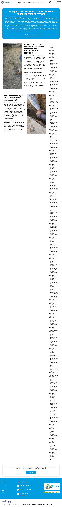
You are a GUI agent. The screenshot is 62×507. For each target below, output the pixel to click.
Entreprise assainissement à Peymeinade (54, 346)
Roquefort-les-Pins (54, 73)
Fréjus (51, 261)
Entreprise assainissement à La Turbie (54, 84)
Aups (51, 132)
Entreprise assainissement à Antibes (54, 143)
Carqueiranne (53, 199)
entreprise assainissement (23, 21)
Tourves (52, 181)
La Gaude (52, 392)
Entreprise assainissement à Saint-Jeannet (54, 386)
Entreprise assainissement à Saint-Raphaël (54, 413)
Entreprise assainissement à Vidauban (54, 450)
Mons (51, 423)
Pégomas (52, 289)
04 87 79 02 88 (58, 1)
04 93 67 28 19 (14, 31)
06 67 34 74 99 (58, 2)
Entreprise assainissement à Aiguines (54, 122)
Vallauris (52, 338)
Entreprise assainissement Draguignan (53, 230)
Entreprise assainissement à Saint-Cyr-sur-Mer (54, 374)
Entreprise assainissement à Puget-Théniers (54, 354)
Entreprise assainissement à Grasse (54, 239)
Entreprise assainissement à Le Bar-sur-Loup (54, 301)
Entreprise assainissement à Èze (54, 76)
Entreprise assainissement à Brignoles (54, 176)
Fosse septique (21, 2)
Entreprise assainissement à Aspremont (54, 147)
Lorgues (52, 455)
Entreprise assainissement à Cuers (54, 216)
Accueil (4, 485)
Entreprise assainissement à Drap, (54, 63)
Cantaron (52, 68)
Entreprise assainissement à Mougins (54, 333)
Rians (51, 404)
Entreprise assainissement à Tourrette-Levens (54, 112)
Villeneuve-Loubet (54, 359)
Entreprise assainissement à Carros (54, 55)
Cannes (52, 163)
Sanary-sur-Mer (53, 274)
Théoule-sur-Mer (54, 293)
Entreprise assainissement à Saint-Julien (54, 395)
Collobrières (53, 128)
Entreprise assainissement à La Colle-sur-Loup (54, 251)
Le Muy (52, 248)
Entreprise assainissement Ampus (53, 135)
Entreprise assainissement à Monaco (54, 325)
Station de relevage (37, 2)
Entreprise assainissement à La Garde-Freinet (54, 256)
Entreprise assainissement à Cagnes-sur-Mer (54, 184)
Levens (51, 213)
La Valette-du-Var (54, 269)
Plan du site (49, 504)
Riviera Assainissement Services (10, 504)
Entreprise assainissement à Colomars (54, 202)
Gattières (52, 60)
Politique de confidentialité (38, 504)
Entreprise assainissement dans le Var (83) (53, 221)
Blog (3, 490)
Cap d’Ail (52, 90)
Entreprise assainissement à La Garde (54, 264)
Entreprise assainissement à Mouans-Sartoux (54, 329)
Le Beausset (53, 236)
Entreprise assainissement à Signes (54, 426)
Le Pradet (52, 379)
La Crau (52, 172)
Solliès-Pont (53, 383)
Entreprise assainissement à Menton (54, 93)
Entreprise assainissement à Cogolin (54, 194)
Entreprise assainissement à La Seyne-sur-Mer (54, 296)
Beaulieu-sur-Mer (54, 81)
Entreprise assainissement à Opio (54, 458)
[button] (31, 35)
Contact (44, 2)
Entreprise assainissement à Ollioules (54, 341)
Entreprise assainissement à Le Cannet (54, 310)
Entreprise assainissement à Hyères (54, 243)
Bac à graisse (29, 2)
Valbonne (52, 351)
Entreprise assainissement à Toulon (54, 436)
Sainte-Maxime (53, 140)
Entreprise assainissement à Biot (54, 157)
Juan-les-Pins (53, 316)
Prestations (5, 488)
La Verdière (52, 400)
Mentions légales (25, 504)
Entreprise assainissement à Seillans (54, 417)
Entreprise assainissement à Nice (54, 97)
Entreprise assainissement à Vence (54, 440)
